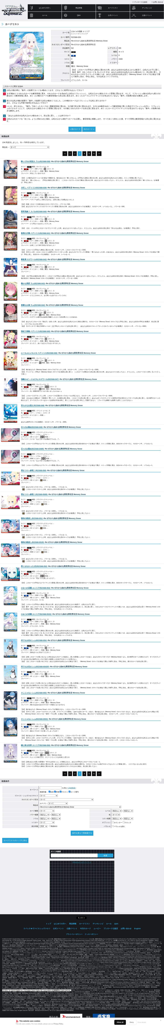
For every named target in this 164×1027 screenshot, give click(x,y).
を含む (53, 788)
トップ (48, 924)
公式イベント (113, 15)
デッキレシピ (147, 8)
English (137, 928)
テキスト (64, 792)
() (35, 161)
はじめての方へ (45, 8)
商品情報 (79, 8)
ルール (44, 15)
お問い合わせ (158, 2)
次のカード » (89, 129)
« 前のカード (75, 129)
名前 (51, 792)
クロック (127, 823)
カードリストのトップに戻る (15, 840)
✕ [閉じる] (161, 1020)
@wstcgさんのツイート (81, 862)
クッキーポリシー (91, 934)
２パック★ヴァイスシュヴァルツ (36, 928)
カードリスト (113, 8)
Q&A (78, 15)
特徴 (56, 792)
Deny (132, 1022)
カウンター (117, 823)
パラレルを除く (118, 826)
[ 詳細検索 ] (72, 788)
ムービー (97, 928)
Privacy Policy (58, 1024)
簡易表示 (53, 826)
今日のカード (85, 928)
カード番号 (74, 792)
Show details (141, 1022)
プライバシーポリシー (74, 934)
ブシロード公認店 (140, 2)
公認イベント (147, 15)
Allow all (120, 1022)
